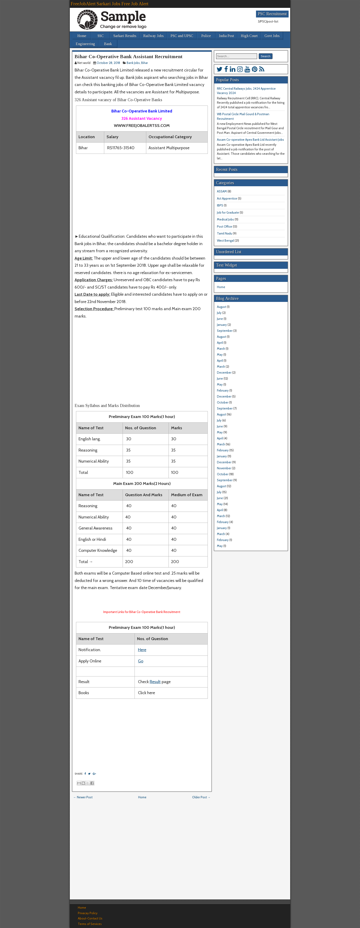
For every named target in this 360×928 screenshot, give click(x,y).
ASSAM (222, 191)
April (220, 342)
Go (140, 661)
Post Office (224, 226)
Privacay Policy (88, 913)
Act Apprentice (227, 198)
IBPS (220, 205)
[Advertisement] (142, 193)
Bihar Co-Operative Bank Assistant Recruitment (129, 56)
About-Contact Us (90, 918)
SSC (101, 36)
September (225, 330)
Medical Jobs (225, 219)
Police (206, 36)
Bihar (144, 63)
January (222, 325)
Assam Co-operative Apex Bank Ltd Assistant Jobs (250, 139)
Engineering (85, 44)
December (224, 372)
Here (142, 649)
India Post (226, 36)
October (222, 402)
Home (81, 36)
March (221, 348)
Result (155, 681)
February (223, 390)
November (224, 468)
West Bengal (225, 240)
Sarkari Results (124, 36)
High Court (249, 36)
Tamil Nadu (224, 233)
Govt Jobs (272, 36)
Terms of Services (90, 924)
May (220, 354)
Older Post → (201, 797)
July (219, 313)
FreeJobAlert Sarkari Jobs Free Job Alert (109, 3)
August (221, 307)
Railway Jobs (153, 36)
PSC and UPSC (182, 36)
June (220, 319)
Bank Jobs (133, 63)
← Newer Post (83, 797)
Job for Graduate (228, 212)
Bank (108, 44)
